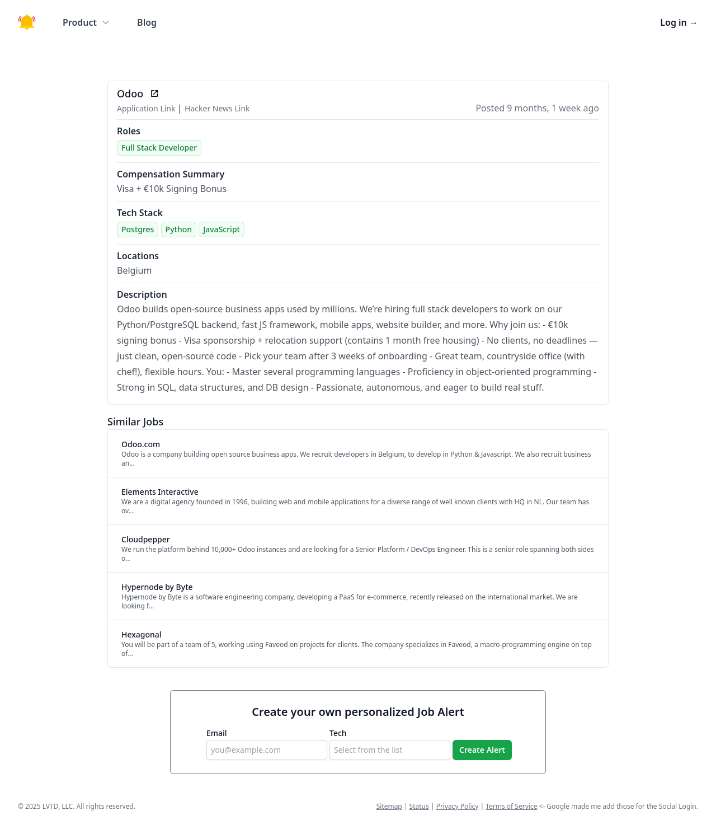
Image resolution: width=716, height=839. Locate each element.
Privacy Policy (457, 806)
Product (86, 22)
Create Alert (482, 749)
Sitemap (389, 806)
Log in (679, 22)
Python (179, 229)
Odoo (130, 93)
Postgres (137, 229)
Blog (147, 22)
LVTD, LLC (58, 806)
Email (216, 733)
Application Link (147, 108)
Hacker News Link (217, 108)
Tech (338, 733)
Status (419, 806)
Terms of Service (511, 806)
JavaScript (221, 229)
